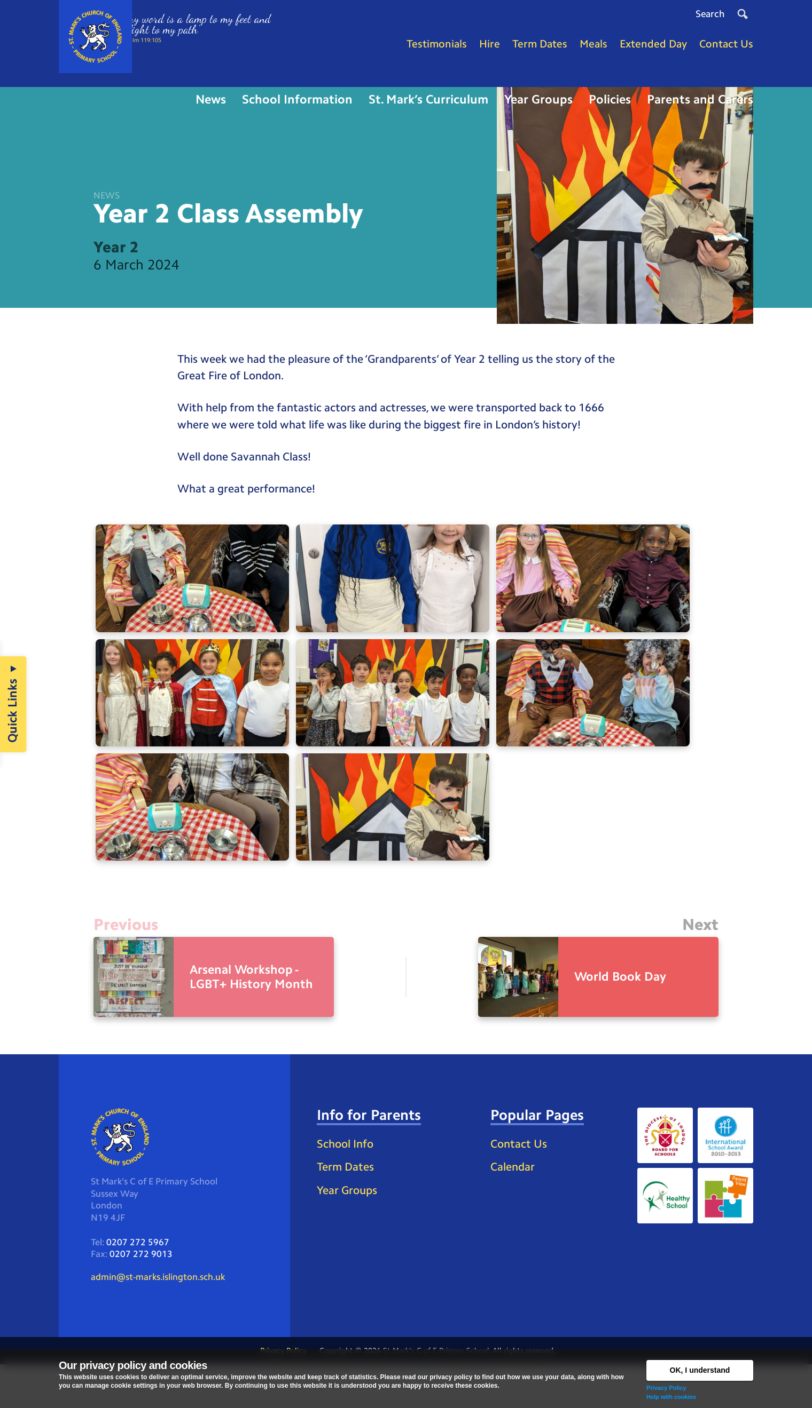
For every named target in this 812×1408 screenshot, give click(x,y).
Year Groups (348, 1232)
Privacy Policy (666, 1388)
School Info (347, 1184)
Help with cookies (671, 1397)
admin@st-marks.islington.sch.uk (163, 1319)
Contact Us (520, 1184)
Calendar (513, 1208)
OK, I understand (700, 1370)
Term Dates (347, 1208)
